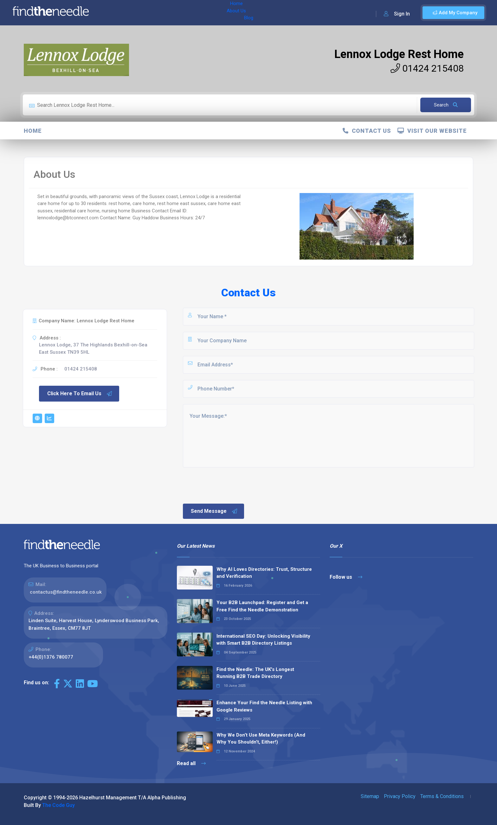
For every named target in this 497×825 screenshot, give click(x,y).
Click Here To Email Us (80, 393)
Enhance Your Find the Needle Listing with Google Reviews (264, 706)
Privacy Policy (400, 796)
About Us (136, 13)
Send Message (214, 511)
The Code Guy (58, 805)
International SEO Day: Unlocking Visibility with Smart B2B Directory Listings (263, 639)
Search (446, 105)
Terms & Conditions (442, 796)
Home (112, 13)
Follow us (346, 577)
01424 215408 (427, 68)
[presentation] (230, 485)
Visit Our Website (432, 130)
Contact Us (367, 130)
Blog (158, 13)
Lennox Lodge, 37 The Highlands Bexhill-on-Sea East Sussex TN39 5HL (93, 348)
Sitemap (370, 796)
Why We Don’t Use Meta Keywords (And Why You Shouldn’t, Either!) (260, 738)
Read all (191, 763)
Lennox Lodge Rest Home (399, 54)
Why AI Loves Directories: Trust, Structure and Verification (264, 572)
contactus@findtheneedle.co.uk (66, 592)
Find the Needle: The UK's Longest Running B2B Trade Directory (255, 673)
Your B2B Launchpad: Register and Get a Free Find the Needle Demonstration (262, 606)
